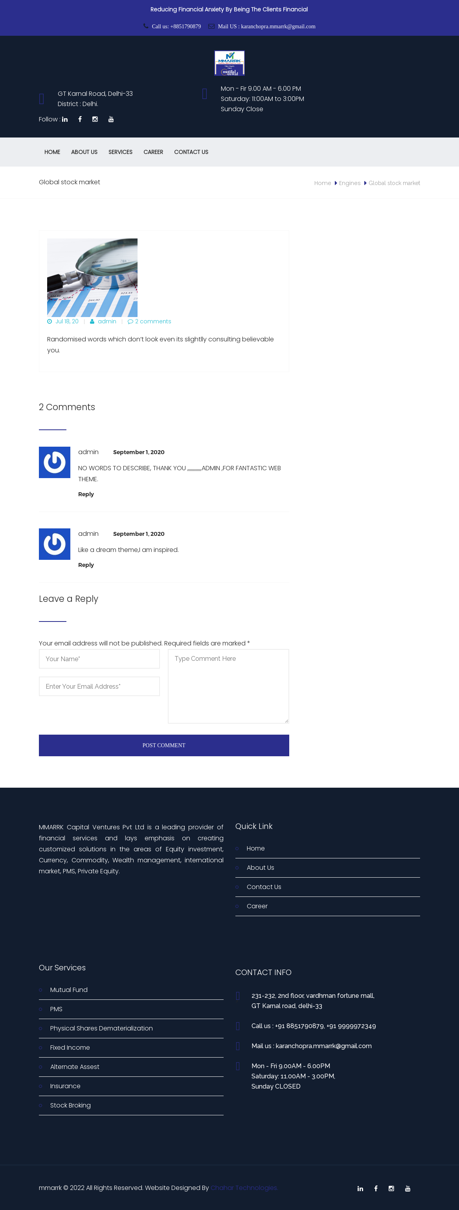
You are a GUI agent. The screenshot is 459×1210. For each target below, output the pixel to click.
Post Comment (164, 745)
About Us (84, 152)
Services (120, 152)
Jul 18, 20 (63, 321)
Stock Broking (70, 1105)
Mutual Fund (69, 989)
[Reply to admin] (86, 494)
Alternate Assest (74, 1066)
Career (153, 152)
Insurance (65, 1086)
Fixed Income (70, 1047)
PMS (56, 1009)
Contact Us (191, 152)
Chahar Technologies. (244, 1187)
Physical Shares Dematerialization (101, 1028)
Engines (350, 183)
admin (103, 321)
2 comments (149, 321)
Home (52, 152)
